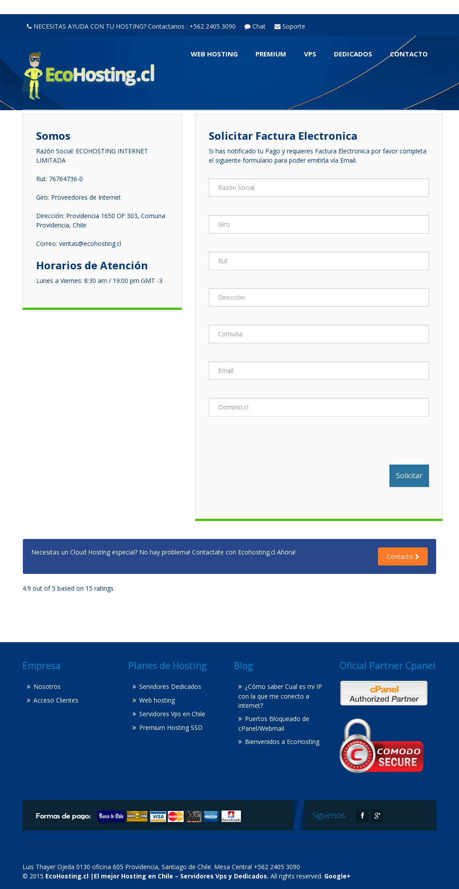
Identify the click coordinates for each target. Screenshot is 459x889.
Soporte (289, 26)
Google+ (337, 876)
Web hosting (214, 53)
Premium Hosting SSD (171, 727)
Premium (270, 53)
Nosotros (47, 686)
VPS (310, 53)
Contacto (409, 53)
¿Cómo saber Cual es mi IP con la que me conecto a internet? (280, 696)
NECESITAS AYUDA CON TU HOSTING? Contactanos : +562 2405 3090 (131, 26)
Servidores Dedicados (170, 686)
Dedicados (353, 53)
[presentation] (276, 447)
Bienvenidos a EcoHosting (282, 741)
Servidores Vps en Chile (172, 714)
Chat (255, 26)
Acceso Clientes (55, 700)
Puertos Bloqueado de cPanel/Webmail (273, 723)
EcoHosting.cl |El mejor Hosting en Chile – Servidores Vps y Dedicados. (157, 876)
